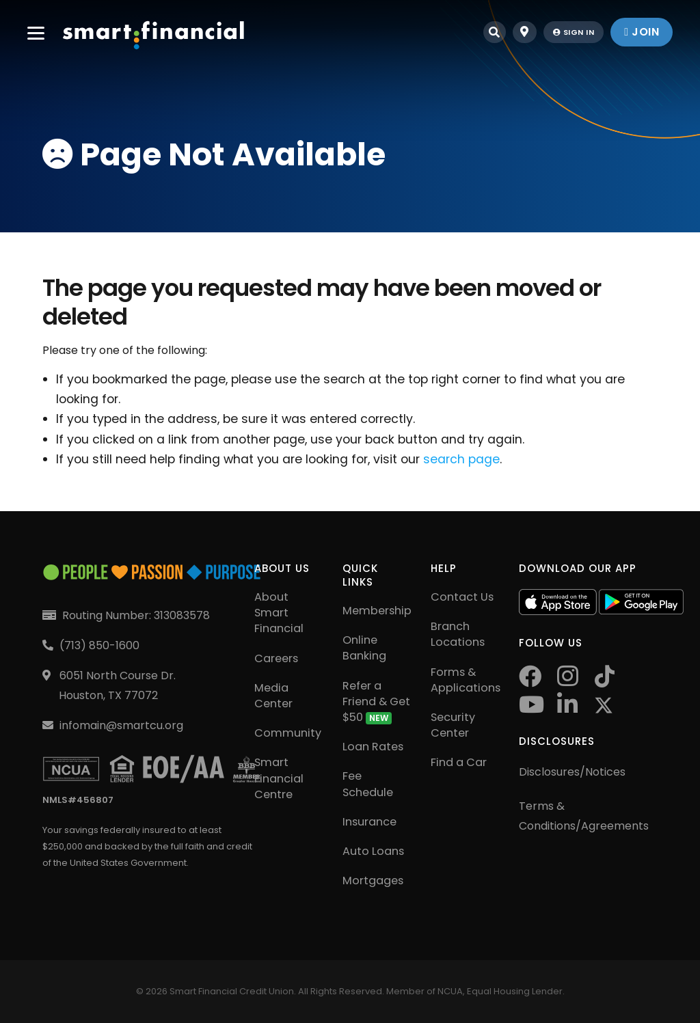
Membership (377, 610)
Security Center (453, 725)
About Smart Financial (279, 612)
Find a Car (459, 762)
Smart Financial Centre (279, 778)
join (641, 32)
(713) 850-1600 (99, 645)
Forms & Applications (465, 680)
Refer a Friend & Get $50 (376, 701)
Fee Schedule (367, 784)
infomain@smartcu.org (121, 725)
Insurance (369, 822)
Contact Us (462, 597)
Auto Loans (373, 851)
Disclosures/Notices (572, 772)
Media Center (273, 695)
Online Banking (364, 648)
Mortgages (372, 880)
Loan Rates (372, 746)
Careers (276, 658)
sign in (574, 32)
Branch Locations (458, 634)
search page (461, 459)
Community (287, 733)
